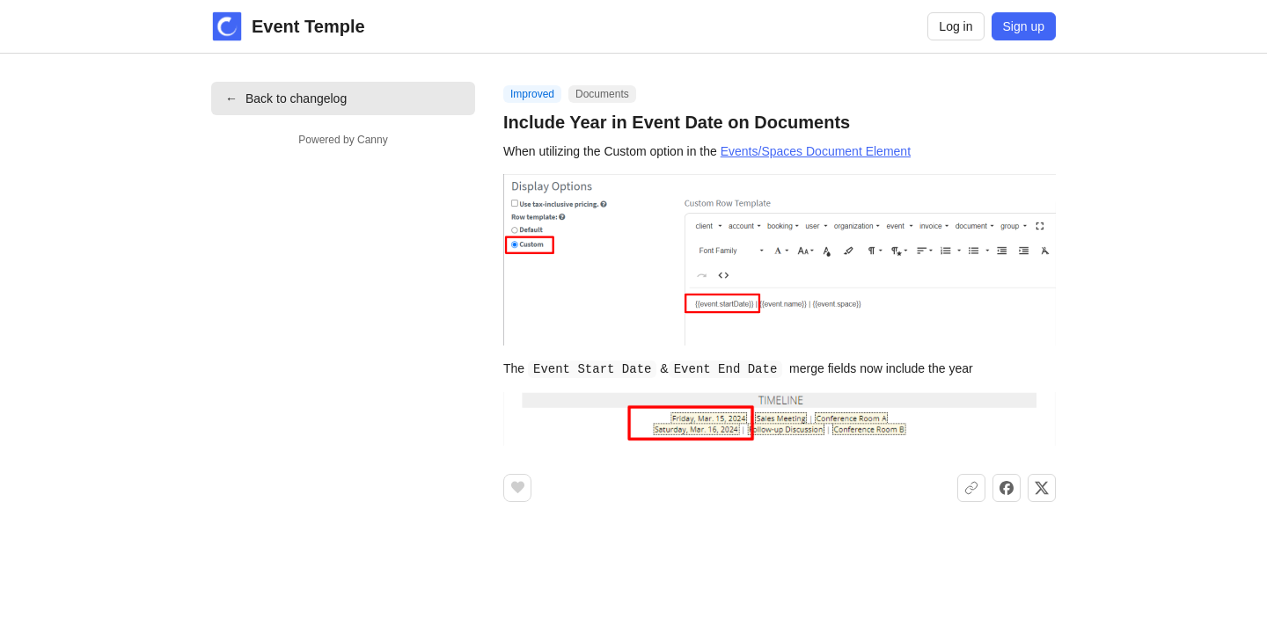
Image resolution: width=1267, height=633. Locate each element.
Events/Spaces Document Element (816, 151)
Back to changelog (286, 98)
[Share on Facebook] (1006, 487)
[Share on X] (1042, 487)
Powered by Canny (342, 140)
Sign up (1023, 26)
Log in (955, 26)
